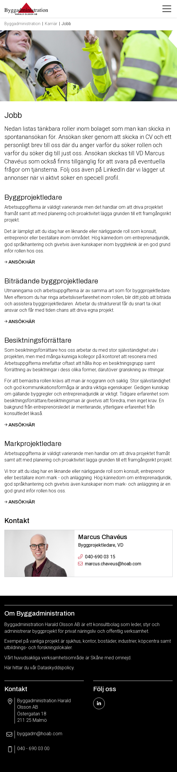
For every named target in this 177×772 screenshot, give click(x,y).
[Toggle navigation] (167, 9)
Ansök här (21, 261)
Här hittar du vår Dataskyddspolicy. (39, 667)
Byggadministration (22, 23)
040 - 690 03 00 (33, 748)
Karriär (51, 23)
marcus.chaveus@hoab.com (113, 564)
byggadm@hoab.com (39, 733)
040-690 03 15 (100, 557)
